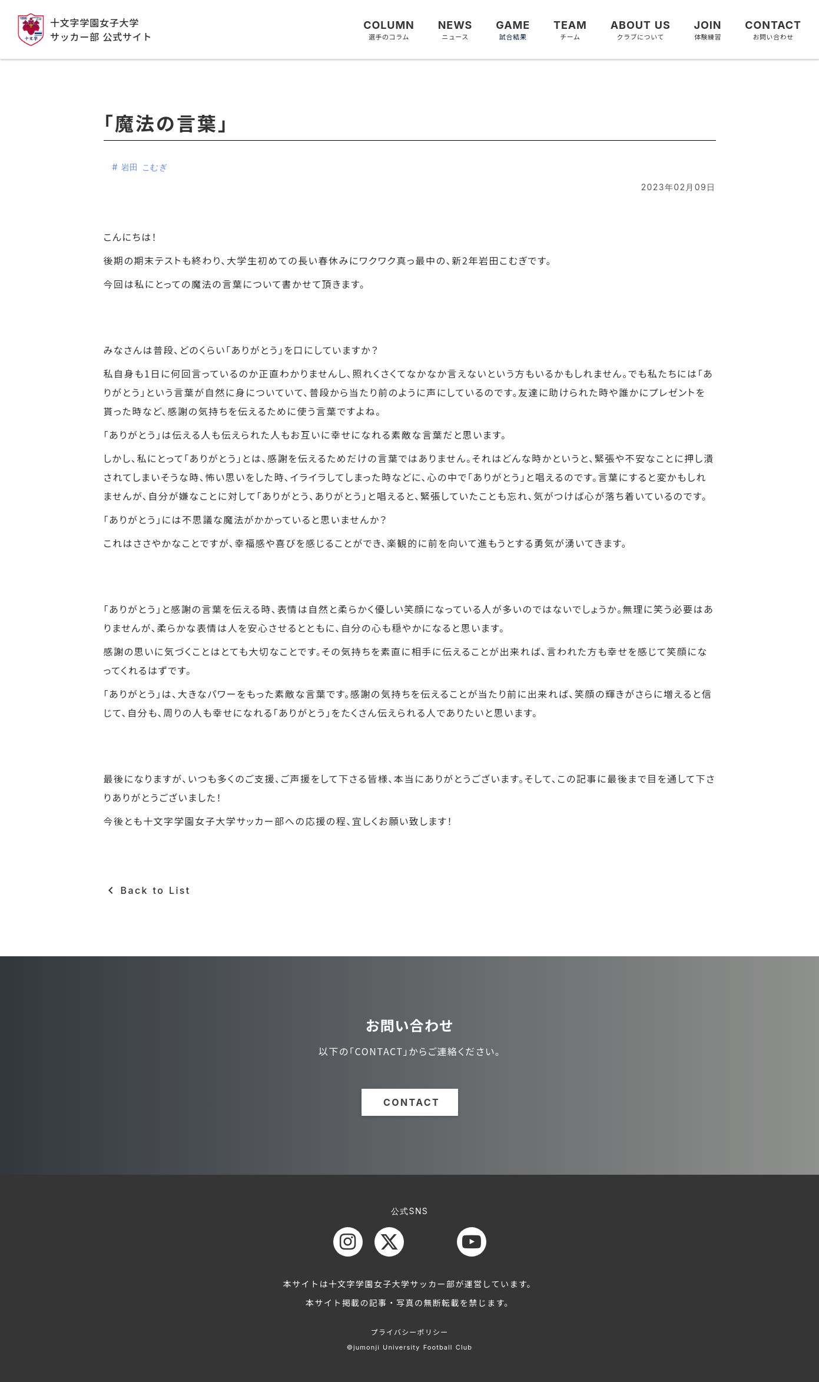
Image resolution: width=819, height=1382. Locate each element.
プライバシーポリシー (410, 1332)
